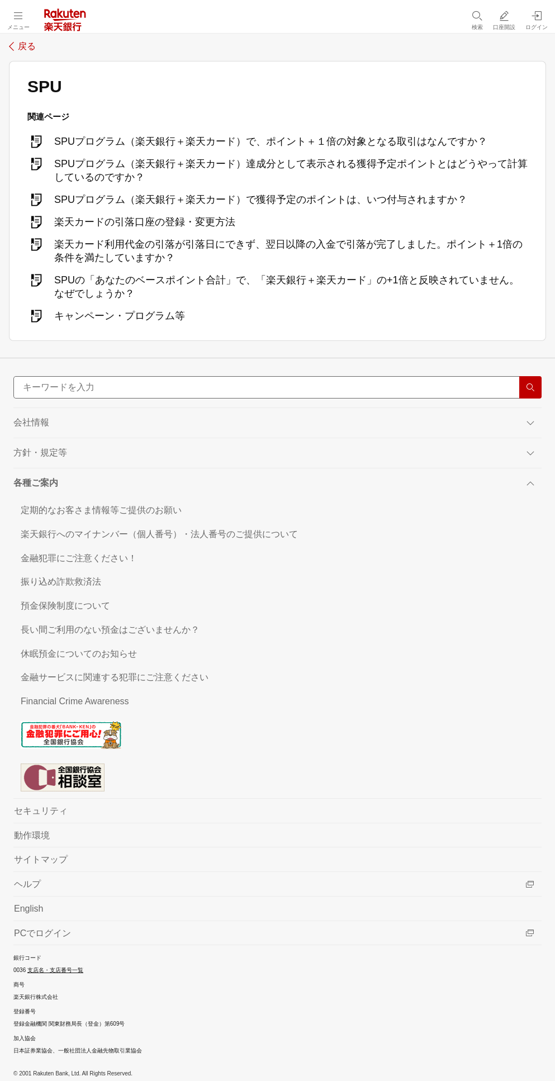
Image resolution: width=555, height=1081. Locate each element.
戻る (27, 46)
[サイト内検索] (277, 387)
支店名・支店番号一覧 (55, 970)
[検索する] (530, 387)
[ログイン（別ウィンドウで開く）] (536, 20)
